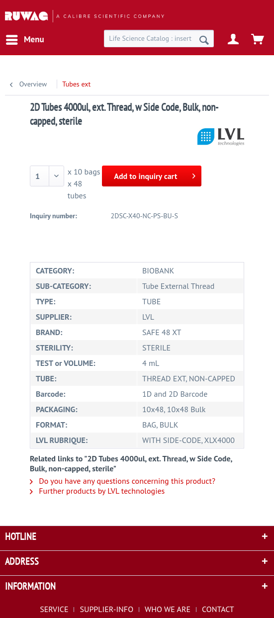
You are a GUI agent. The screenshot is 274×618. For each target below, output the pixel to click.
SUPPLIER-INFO (106, 609)
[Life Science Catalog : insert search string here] (158, 38)
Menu (25, 38)
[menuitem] (24, 40)
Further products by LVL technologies (97, 491)
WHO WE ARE (167, 609)
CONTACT (218, 609)
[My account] (234, 40)
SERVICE (54, 609)
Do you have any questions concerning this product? (122, 481)
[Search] (204, 40)
